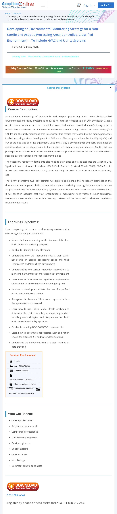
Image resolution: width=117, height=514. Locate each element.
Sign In (89, 5)
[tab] (58, 87)
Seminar (17, 13)
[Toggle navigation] (43, 5)
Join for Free (106, 5)
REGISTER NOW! (16, 495)
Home (7, 13)
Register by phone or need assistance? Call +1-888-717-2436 (46, 503)
